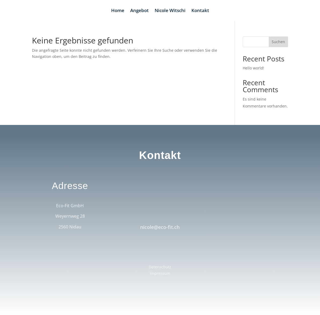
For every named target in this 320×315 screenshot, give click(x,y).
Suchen (278, 41)
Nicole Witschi (170, 11)
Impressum (160, 273)
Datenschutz (160, 266)
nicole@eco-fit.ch (160, 227)
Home (117, 11)
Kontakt (200, 11)
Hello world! (253, 68)
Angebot (139, 11)
